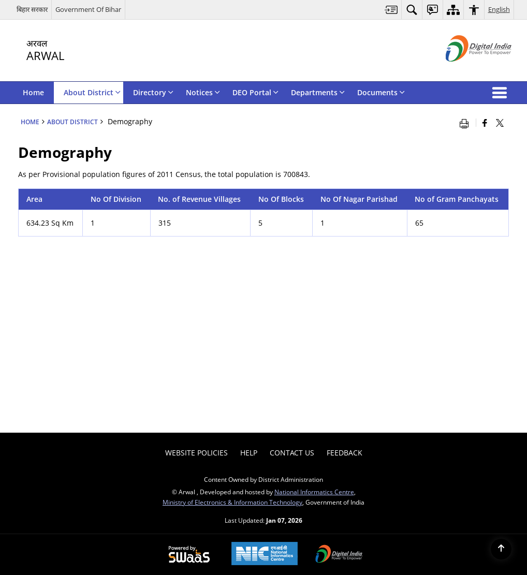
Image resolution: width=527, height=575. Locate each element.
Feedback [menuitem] (344, 453)
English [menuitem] (499, 9)
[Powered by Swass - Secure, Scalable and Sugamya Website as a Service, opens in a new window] (189, 555)
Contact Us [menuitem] (292, 453)
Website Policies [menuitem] (196, 453)
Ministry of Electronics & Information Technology (232, 502)
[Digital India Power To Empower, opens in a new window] (339, 555)
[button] (501, 93)
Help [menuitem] (248, 453)
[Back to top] (501, 549)
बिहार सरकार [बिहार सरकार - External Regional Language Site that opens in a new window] (32, 9)
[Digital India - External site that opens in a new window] (465, 70)
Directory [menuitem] (153, 92)
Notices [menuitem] (203, 92)
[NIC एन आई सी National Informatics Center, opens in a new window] (264, 554)
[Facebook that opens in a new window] (484, 123)
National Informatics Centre (314, 492)
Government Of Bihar (88, 9)
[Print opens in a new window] (466, 123)
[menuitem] (391, 9)
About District (72, 121)
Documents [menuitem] (381, 92)
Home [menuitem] (33, 92)
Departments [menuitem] (318, 92)
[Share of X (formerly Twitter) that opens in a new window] (499, 123)
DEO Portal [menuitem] (255, 92)
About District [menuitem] (92, 92)
